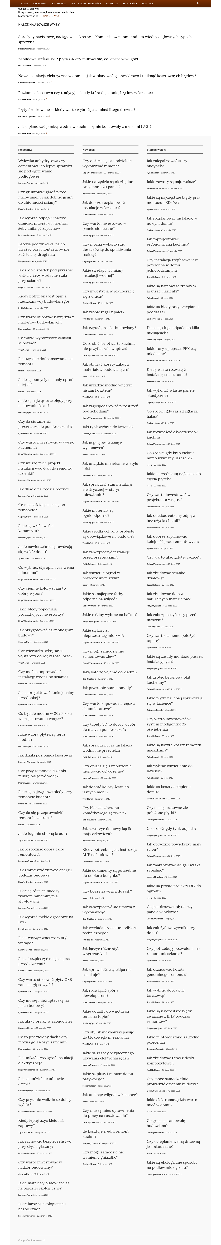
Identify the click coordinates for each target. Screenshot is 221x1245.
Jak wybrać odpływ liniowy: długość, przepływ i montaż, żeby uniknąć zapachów (43, 223)
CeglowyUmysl (25, 516)
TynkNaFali (23, 349)
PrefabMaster (24, 929)
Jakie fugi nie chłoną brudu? (42, 833)
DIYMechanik (24, 65)
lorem (21, 370)
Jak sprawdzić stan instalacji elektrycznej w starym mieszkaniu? (107, 489)
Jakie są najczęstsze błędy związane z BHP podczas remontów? (169, 1016)
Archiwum (40, 3)
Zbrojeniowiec (25, 261)
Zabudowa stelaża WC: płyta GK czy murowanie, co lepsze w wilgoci (78, 58)
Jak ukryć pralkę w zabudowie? (45, 1021)
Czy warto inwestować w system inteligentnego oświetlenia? (168, 724)
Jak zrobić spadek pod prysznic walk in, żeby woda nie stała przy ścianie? (45, 275)
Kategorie (59, 3)
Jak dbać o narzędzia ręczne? (43, 489)
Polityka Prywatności (86, 3)
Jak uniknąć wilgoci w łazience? (110, 1094)
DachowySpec (24, 329)
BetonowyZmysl (25, 861)
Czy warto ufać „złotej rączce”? (174, 557)
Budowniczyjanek (26, 48)
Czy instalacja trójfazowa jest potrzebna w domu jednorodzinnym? (172, 265)
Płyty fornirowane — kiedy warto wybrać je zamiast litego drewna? (76, 109)
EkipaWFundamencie (28, 454)
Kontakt (147, 3)
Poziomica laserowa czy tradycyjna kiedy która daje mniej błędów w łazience (85, 92)
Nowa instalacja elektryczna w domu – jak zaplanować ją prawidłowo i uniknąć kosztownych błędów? (107, 75)
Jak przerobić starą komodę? (108, 687)
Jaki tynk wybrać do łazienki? (108, 426)
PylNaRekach (24, 308)
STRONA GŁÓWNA (49, 16)
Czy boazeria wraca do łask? (107, 891)
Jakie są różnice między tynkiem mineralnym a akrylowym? (38, 896)
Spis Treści (130, 3)
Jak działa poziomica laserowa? (45, 755)
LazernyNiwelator (26, 235)
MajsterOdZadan (26, 287)
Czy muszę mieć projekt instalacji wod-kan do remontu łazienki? (45, 468)
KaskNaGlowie (25, 209)
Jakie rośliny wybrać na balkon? (110, 614)
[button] (198, 3)
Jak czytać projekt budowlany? (109, 327)
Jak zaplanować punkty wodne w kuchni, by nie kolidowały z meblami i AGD (84, 126)
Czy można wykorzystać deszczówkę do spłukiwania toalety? (107, 249)
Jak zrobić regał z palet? (103, 312)
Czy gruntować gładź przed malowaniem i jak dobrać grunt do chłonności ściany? (45, 197)
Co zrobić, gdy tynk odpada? (171, 828)
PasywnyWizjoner (26, 480)
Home (24, 3)
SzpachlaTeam (25, 183)
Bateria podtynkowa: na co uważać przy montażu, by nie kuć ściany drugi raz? (43, 249)
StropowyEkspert (26, 1028)
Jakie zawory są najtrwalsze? (172, 181)
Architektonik (24, 99)
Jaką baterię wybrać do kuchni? (110, 672)
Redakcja (112, 3)
